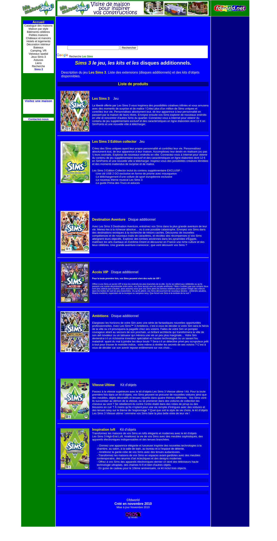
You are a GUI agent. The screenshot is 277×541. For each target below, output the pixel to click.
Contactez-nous (38, 119)
